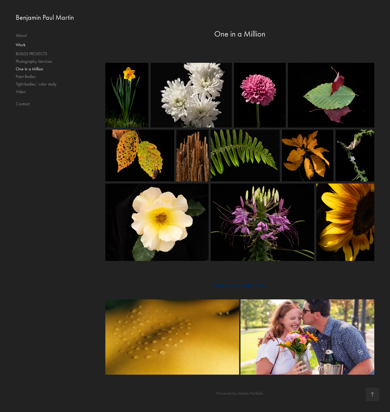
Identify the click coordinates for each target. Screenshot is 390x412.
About (21, 35)
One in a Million (29, 68)
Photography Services (34, 61)
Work (20, 44)
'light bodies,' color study (36, 84)
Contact (23, 103)
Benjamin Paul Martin (45, 17)
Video (20, 91)
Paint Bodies (26, 76)
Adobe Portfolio (250, 393)
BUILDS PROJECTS (31, 53)
